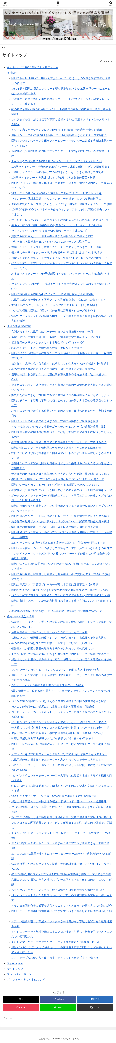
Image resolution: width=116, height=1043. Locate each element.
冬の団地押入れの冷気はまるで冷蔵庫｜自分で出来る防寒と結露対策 (53, 369)
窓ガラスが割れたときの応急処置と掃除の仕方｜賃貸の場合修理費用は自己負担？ (61, 817)
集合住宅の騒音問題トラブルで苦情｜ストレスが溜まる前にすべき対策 (54, 526)
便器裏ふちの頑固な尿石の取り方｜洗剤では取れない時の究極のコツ (53, 648)
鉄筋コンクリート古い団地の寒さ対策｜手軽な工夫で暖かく (48, 347)
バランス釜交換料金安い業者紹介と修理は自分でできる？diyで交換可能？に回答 (60, 595)
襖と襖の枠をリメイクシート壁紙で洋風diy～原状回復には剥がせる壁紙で (56, 252)
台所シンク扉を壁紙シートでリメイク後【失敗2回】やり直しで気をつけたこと (59, 257)
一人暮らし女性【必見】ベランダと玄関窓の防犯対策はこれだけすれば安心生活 (60, 727)
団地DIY (12, 72)
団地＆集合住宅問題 (19, 326)
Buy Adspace (15, 963)
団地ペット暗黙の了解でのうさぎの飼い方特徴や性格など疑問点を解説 (54, 421)
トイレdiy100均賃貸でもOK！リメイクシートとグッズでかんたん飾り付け (56, 161)
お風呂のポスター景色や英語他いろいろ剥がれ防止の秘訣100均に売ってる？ (58, 299)
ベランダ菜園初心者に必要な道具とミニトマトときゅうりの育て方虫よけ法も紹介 (61, 905)
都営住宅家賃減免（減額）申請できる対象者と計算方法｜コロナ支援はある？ (58, 442)
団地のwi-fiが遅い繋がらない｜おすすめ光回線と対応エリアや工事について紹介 (60, 589)
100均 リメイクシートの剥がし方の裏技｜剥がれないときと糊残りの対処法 (57, 172)
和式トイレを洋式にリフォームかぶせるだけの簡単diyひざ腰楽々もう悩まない (59, 754)
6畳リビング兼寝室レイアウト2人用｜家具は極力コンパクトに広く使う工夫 (57, 479)
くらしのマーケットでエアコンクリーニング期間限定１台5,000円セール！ (56, 941)
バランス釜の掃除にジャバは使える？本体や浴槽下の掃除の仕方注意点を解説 (58, 701)
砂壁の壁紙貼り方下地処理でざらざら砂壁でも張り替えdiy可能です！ (53, 738)
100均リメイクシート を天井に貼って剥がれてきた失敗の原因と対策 (53, 177)
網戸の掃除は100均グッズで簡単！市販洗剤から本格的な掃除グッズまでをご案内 (61, 874)
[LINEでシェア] (58, 1007)
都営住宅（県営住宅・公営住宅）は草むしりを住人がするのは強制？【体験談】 (60, 363)
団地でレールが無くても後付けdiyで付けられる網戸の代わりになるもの (55, 484)
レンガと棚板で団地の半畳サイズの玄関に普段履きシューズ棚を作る (53, 310)
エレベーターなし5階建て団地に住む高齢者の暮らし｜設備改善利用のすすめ (58, 542)
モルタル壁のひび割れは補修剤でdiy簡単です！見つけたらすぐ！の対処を (56, 225)
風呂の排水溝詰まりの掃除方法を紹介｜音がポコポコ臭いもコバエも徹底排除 (58, 801)
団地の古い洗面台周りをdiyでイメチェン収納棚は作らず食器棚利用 (52, 294)
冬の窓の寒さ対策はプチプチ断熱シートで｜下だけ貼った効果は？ (52, 643)
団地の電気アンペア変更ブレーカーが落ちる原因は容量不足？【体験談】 (56, 584)
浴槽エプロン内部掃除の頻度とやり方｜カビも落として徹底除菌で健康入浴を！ (60, 637)
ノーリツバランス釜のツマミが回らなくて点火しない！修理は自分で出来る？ (58, 722)
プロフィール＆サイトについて (26, 979)
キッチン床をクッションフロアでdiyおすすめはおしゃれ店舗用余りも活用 (56, 129)
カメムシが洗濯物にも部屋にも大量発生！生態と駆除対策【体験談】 (53, 706)
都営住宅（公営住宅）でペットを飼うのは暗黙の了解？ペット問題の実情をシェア (61, 490)
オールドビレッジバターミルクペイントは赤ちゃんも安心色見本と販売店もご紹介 (61, 219)
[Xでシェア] (21, 999)
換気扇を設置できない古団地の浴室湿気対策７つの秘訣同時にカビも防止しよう (60, 395)
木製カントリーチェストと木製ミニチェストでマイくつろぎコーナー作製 (56, 247)
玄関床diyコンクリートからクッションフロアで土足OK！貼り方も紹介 (54, 305)
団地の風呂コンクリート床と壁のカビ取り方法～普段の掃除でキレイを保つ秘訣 (60, 516)
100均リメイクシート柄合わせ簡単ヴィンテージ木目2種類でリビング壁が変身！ (60, 166)
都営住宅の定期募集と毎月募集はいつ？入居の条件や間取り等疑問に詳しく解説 (60, 473)
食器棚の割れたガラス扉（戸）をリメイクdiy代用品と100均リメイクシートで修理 (61, 204)
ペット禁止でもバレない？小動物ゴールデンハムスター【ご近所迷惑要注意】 (58, 426)
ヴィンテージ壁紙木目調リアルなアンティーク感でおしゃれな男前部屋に (56, 198)
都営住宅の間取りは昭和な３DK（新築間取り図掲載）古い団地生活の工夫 (56, 611)
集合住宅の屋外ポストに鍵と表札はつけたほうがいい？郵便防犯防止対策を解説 (60, 521)
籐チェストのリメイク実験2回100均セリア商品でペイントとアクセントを (56, 193)
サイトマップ (15, 968)
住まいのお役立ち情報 (20, 616)
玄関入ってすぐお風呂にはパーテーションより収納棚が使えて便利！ (53, 331)
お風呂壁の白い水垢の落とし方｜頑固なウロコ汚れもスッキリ (49, 632)
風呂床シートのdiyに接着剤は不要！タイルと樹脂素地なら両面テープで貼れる (59, 135)
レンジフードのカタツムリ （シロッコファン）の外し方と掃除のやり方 (55, 669)
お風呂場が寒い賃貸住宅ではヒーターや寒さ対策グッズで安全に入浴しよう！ (58, 759)
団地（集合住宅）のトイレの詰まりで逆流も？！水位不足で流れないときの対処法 (61, 548)
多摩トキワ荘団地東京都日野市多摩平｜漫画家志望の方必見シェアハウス (56, 337)
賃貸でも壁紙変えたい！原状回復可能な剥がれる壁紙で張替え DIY (52, 236)
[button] (95, 1007)
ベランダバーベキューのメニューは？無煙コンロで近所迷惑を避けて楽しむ (57, 889)
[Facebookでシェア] (58, 999)
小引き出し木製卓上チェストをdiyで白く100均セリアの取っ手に (50, 241)
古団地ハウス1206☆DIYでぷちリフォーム (32, 67)
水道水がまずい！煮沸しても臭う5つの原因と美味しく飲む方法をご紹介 (55, 796)
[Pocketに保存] (21, 1007)
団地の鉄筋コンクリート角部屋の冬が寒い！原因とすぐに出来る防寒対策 (56, 447)
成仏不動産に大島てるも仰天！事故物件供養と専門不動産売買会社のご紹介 (57, 733)
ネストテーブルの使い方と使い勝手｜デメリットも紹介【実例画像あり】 (56, 957)
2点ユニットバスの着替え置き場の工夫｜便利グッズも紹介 (47, 685)
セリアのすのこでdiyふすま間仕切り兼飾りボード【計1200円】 (50, 230)
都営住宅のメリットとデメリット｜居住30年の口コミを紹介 (48, 342)
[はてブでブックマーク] (95, 999)
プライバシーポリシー (20, 974)
